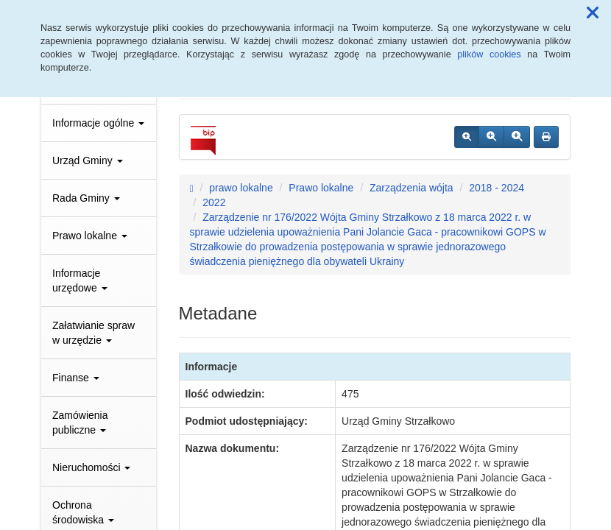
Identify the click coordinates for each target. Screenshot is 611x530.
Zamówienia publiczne (79, 422)
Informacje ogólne (98, 123)
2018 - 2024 (496, 188)
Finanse (75, 378)
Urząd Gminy (87, 160)
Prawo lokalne (89, 235)
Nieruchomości (91, 467)
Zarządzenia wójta (411, 188)
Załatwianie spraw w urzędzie (93, 332)
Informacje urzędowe (79, 280)
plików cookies (488, 54)
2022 (213, 202)
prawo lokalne (240, 188)
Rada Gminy (86, 198)
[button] (592, 13)
